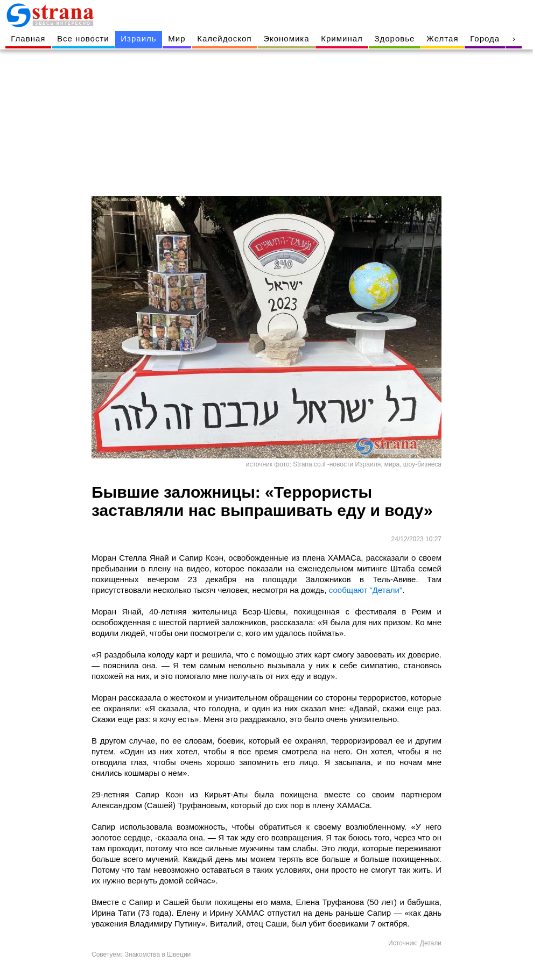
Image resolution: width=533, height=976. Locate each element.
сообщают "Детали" (365, 590)
